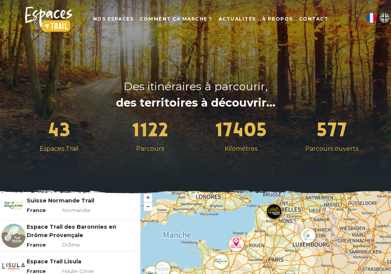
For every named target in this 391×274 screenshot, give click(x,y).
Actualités (237, 19)
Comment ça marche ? (176, 19)
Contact (314, 19)
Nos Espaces (113, 19)
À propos (277, 19)
